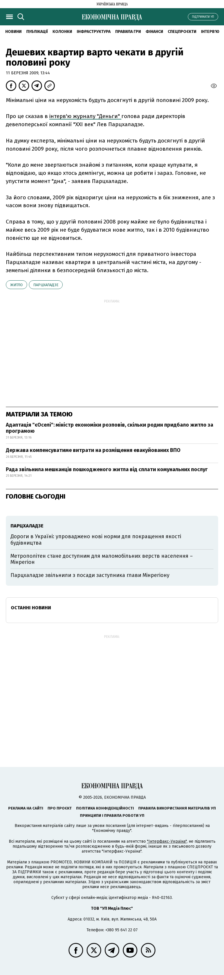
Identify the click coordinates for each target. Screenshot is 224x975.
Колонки (62, 31)
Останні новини (31, 607)
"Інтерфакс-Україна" (167, 841)
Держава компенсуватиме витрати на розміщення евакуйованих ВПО (93, 450)
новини (13, 31)
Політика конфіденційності (105, 808)
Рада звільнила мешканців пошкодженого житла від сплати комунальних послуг (107, 469)
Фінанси (154, 31)
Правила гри (128, 31)
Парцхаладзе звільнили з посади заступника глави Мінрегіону (89, 575)
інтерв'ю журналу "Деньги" (85, 116)
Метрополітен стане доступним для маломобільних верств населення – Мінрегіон (101, 559)
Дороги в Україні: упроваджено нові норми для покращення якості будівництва (95, 539)
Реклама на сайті (25, 808)
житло (16, 285)
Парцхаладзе (45, 285)
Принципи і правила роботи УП (112, 815)
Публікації (37, 31)
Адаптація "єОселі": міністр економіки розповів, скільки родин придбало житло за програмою (109, 428)
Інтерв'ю (210, 31)
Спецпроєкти (182, 31)
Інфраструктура (94, 31)
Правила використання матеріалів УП (177, 808)
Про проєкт (60, 808)
